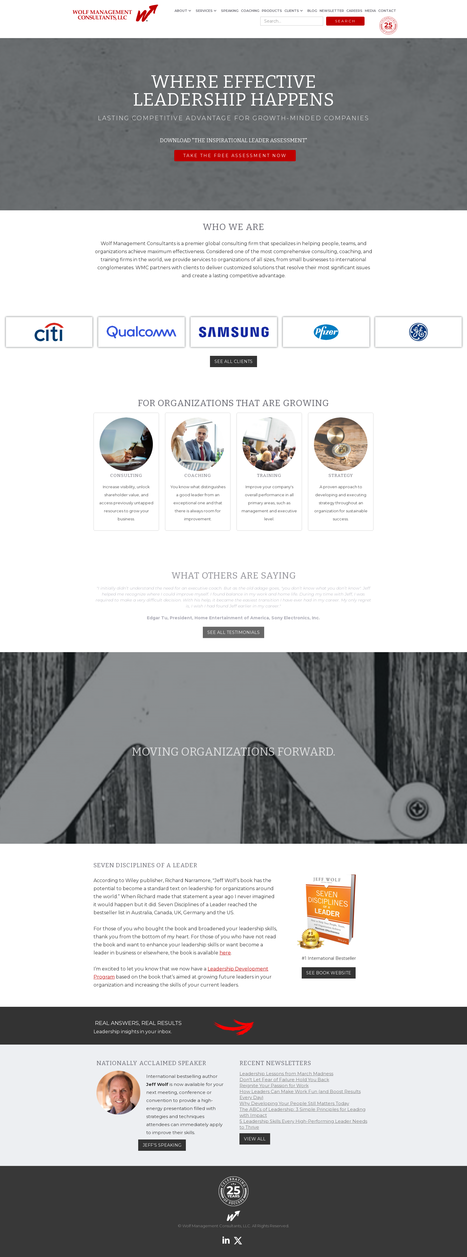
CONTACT (387, 11)
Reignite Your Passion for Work (274, 1085)
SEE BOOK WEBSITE (328, 973)
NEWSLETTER (332, 11)
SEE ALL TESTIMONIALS (233, 639)
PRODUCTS (272, 11)
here (225, 953)
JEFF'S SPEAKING (162, 1145)
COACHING (250, 11)
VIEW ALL (255, 1139)
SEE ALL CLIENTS (233, 361)
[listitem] (49, 332)
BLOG (312, 11)
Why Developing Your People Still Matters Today (294, 1103)
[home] (115, 13)
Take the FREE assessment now (235, 156)
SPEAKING (230, 11)
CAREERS (354, 11)
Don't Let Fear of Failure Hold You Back (284, 1079)
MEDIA (370, 11)
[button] (183, 11)
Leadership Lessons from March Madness (286, 1073)
